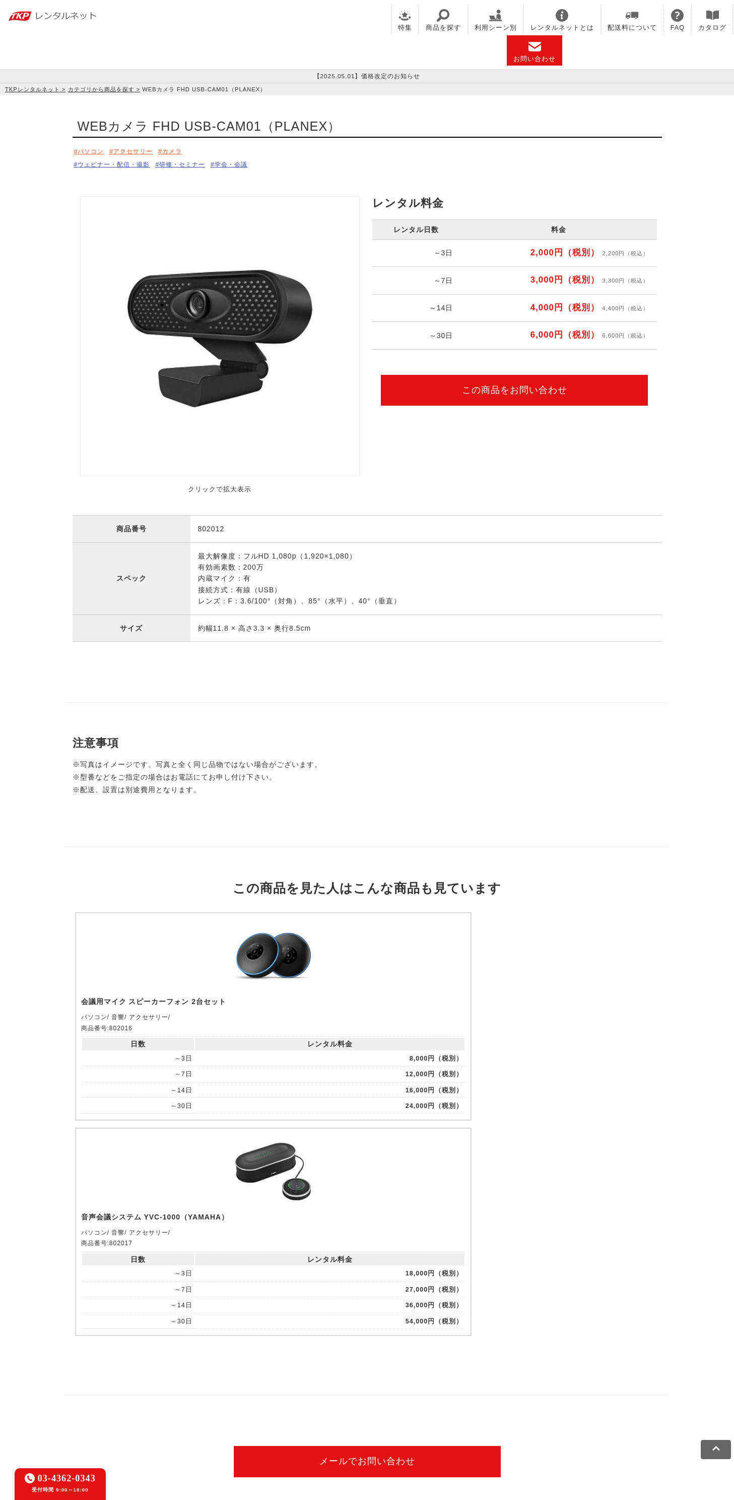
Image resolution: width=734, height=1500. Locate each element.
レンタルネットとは (562, 20)
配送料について (632, 20)
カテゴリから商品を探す (101, 89)
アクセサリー (143, 151)
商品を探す (443, 20)
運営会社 (337, 1423)
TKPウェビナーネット (457, 1376)
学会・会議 (257, 162)
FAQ (678, 20)
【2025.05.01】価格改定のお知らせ (367, 76)
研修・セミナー (199, 162)
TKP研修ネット (390, 1376)
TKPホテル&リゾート (325, 1376)
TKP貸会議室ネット (129, 1376)
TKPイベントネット (530, 1376)
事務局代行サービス (278, 1389)
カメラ (189, 151)
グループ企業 (379, 1423)
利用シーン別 (496, 20)
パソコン (93, 151)
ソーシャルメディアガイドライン (263, 1423)
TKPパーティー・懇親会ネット (147, 1389)
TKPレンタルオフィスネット (238, 1376)
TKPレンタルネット (32, 89)
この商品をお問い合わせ (514, 387)
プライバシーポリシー (167, 1423)
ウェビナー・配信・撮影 (119, 162)
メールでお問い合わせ (367, 1252)
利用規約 (112, 1423)
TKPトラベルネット (411, 1389)
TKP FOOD (221, 1389)
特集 (405, 20)
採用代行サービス (344, 1389)
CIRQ (176, 1376)
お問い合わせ (534, 51)
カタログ (712, 20)
